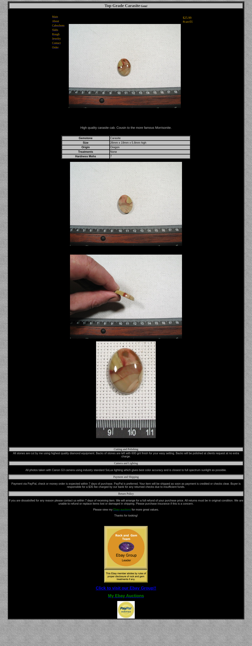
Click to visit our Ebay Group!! (126, 588)
